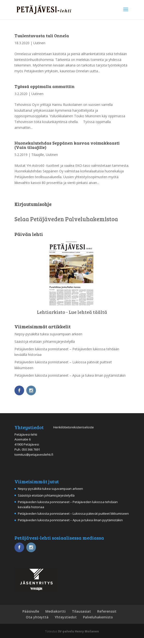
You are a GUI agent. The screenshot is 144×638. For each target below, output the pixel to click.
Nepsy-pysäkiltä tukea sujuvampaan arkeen (48, 334)
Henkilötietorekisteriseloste (73, 427)
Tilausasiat (81, 611)
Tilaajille (37, 154)
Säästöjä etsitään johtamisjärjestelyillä (44, 341)
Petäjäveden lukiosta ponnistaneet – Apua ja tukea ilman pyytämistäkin (70, 375)
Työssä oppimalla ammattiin (44, 86)
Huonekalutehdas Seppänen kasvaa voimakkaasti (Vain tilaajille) (67, 145)
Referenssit (107, 611)
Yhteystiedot (66, 617)
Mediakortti (55, 611)
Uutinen (39, 43)
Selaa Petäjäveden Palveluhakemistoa (66, 219)
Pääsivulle (30, 611)
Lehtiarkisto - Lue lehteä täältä (72, 311)
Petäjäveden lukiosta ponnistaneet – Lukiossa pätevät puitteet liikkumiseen (73, 513)
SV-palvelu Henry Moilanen (78, 631)
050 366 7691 (31, 449)
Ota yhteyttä (37, 617)
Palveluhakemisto (98, 617)
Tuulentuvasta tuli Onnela (41, 35)
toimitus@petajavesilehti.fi (33, 454)
